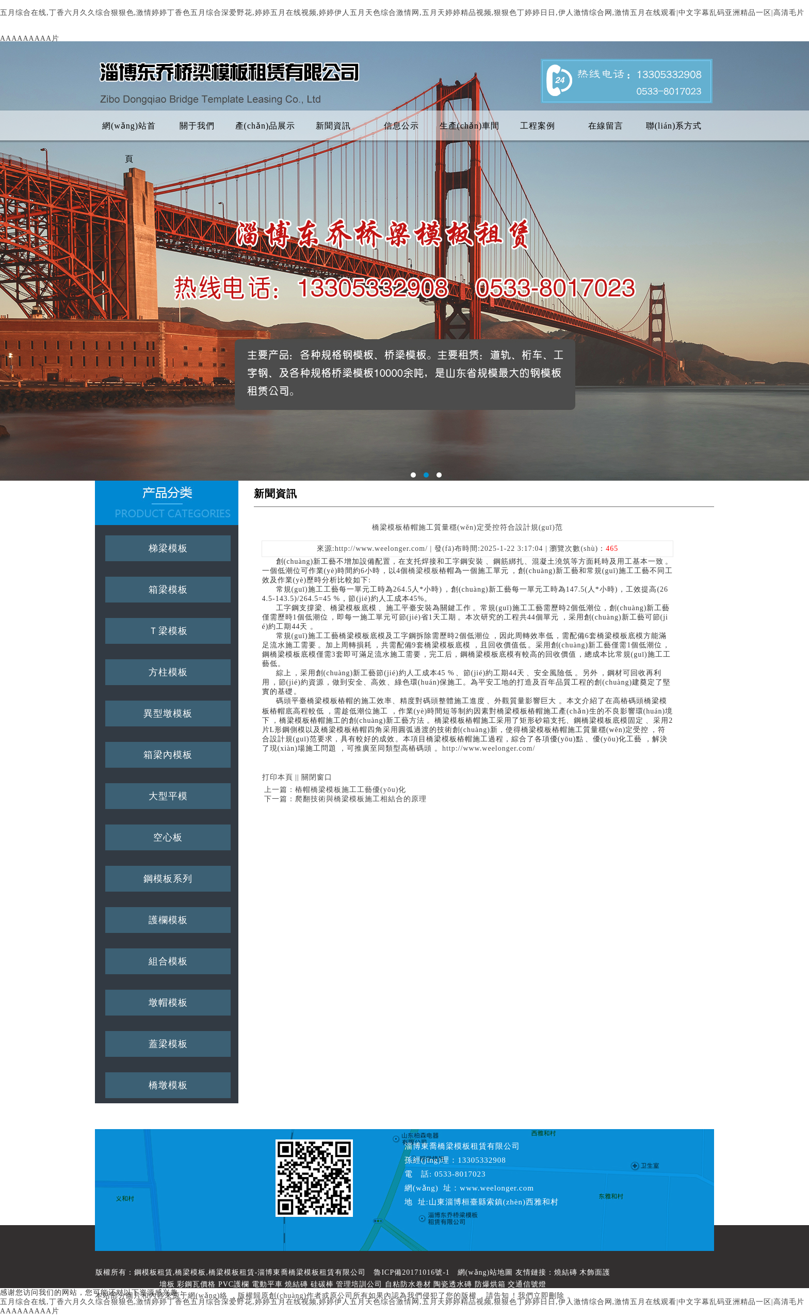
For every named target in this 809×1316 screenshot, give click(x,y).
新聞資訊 (333, 125)
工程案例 (537, 125)
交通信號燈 (527, 1284)
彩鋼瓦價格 (196, 1284)
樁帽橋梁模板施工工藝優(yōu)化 (350, 790)
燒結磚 (565, 1272)
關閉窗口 (316, 777)
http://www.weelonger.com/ (488, 748)
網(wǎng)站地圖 (485, 1272)
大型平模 (168, 796)
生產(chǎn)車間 (470, 125)
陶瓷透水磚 (452, 1284)
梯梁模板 (168, 548)
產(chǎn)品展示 (265, 125)
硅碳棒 (322, 1284)
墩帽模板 (168, 1002)
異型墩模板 (167, 713)
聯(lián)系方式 (674, 125)
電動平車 (267, 1284)
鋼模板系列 (167, 879)
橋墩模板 (168, 1085)
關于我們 (197, 125)
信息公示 (401, 125)
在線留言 (605, 125)
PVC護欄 (233, 1284)
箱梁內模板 (167, 755)
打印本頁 (277, 777)
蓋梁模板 (168, 1044)
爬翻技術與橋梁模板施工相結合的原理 (361, 799)
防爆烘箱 (490, 1284)
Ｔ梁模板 (168, 631)
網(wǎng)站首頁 (129, 131)
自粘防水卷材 (408, 1284)
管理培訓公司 (359, 1284)
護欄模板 (168, 920)
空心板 (168, 837)
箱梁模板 (168, 589)
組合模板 (168, 961)
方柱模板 (168, 672)
